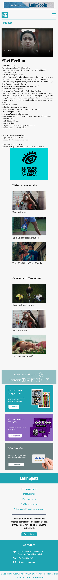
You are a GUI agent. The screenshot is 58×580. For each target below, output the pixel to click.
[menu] (54, 14)
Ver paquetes (15, 436)
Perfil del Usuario (29, 504)
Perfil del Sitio (29, 499)
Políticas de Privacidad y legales (29, 509)
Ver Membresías (16, 465)
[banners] (29, 5)
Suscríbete (29, 534)
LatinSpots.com (20, 574)
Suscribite (14, 407)
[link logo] (5, 15)
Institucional (29, 494)
